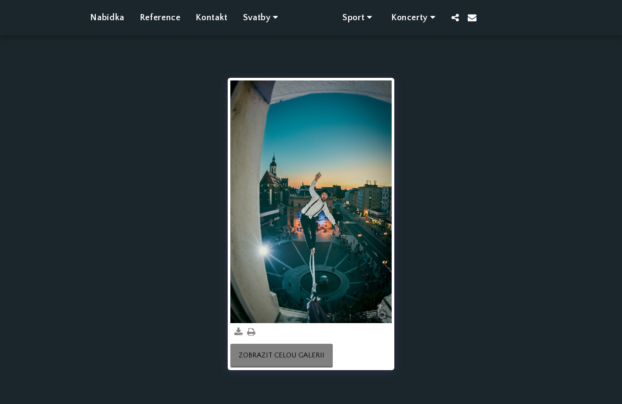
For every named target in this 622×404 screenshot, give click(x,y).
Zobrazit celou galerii (281, 355)
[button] (250, 17)
